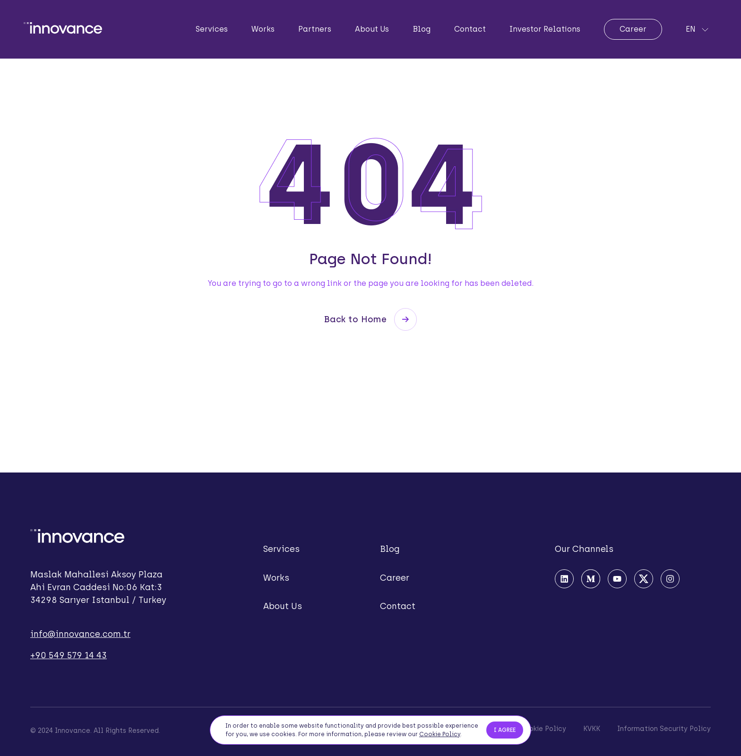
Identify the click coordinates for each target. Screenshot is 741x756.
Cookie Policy (439, 735)
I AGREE (505, 731)
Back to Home (370, 319)
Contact (470, 29)
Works (263, 29)
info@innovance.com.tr (80, 634)
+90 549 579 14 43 (68, 655)
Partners (314, 29)
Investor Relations (544, 29)
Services (212, 29)
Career (633, 29)
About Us (372, 29)
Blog (422, 29)
